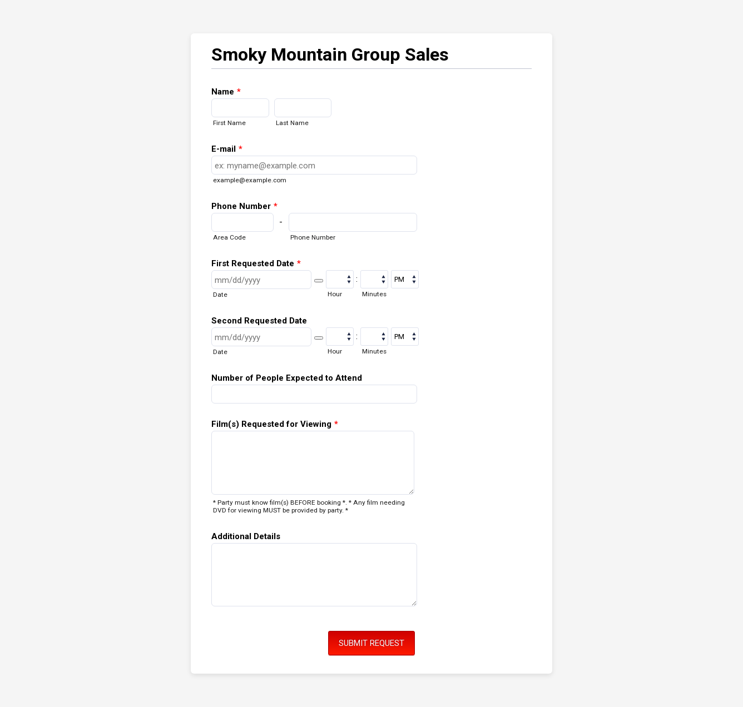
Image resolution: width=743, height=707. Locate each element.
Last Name (292, 123)
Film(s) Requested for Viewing (274, 424)
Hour (335, 294)
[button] (318, 280)
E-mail (226, 149)
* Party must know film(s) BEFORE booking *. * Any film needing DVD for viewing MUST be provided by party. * (309, 506)
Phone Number (244, 206)
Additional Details (245, 536)
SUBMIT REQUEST (371, 643)
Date (220, 294)
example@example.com (249, 180)
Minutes (374, 294)
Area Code (229, 237)
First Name (229, 123)
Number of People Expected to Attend (286, 378)
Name (226, 92)
